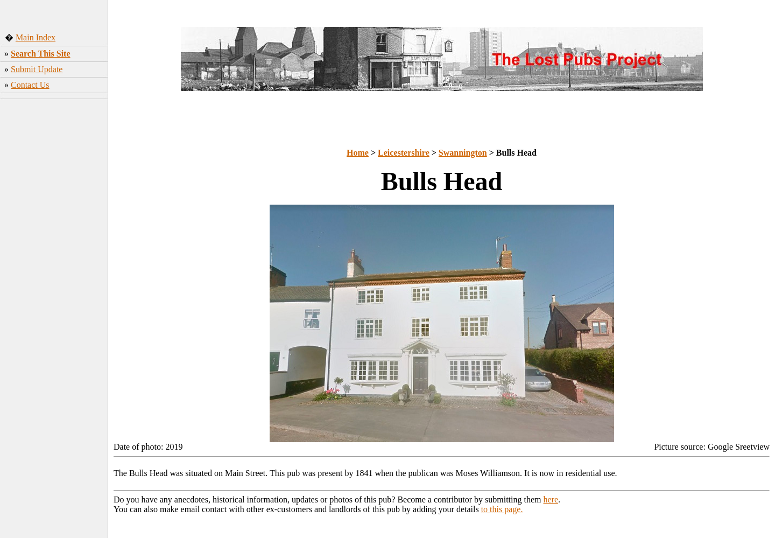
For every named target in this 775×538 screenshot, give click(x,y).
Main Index (35, 37)
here (551, 499)
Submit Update (36, 69)
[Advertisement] (54, 272)
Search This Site (41, 53)
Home (358, 152)
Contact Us (30, 84)
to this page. (502, 509)
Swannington (463, 152)
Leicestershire (403, 152)
